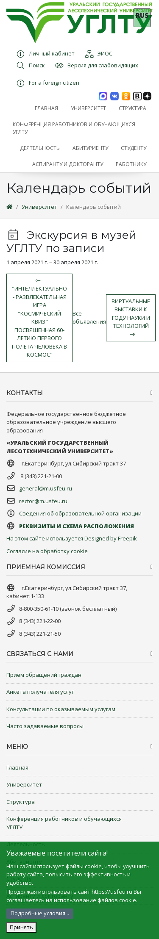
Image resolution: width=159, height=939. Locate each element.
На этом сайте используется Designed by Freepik (71, 538)
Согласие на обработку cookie (47, 551)
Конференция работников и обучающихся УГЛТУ (64, 823)
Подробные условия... (40, 913)
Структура (20, 802)
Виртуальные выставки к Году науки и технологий (131, 317)
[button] (88, 108)
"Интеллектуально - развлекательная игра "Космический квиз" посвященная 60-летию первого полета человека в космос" (39, 318)
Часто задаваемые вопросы (45, 726)
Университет (39, 207)
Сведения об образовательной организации (80, 513)
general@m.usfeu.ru (45, 488)
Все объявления (89, 318)
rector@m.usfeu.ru (43, 501)
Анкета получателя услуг (40, 691)
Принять (21, 927)
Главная (17, 767)
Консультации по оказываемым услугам (60, 709)
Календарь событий (93, 207)
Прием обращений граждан (43, 675)
